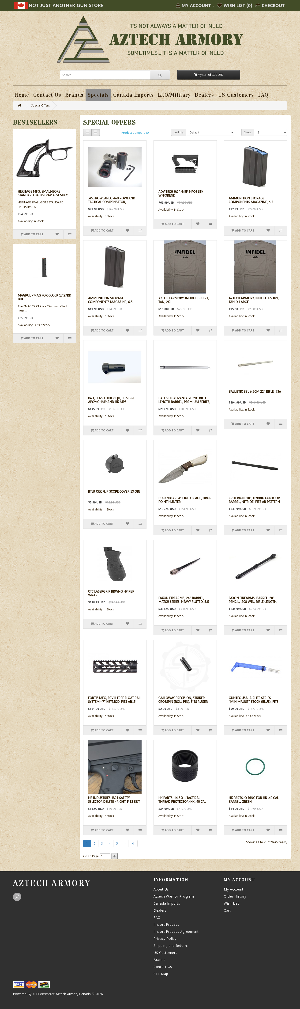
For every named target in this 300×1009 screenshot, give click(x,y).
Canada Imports (167, 903)
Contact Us (163, 966)
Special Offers (40, 105)
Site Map (161, 973)
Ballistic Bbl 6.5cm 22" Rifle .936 (255, 391)
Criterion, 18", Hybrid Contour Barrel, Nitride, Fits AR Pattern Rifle (254, 502)
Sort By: (179, 132)
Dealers (160, 910)
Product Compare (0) (135, 133)
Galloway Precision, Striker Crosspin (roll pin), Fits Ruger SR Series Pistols (183, 702)
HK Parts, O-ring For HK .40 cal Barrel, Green (254, 800)
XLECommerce (43, 994)
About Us (161, 889)
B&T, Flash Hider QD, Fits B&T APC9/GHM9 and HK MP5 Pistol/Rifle (111, 402)
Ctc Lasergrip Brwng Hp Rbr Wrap (111, 593)
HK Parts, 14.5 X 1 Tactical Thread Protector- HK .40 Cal (182, 800)
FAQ (157, 917)
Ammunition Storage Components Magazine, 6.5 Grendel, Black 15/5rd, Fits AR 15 (115, 302)
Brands (159, 959)
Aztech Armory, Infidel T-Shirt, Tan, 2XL (183, 300)
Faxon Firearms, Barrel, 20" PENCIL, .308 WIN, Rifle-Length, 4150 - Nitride (253, 602)
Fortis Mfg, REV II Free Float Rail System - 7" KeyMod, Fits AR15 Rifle (114, 702)
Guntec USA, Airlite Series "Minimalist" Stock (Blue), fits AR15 (253, 702)
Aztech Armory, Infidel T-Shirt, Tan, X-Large (254, 300)
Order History (235, 896)
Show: (248, 132)
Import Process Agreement (176, 931)
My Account (234, 889)
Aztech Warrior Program (174, 896)
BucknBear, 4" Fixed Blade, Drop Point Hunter (184, 500)
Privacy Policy (165, 938)
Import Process (166, 924)
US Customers (165, 952)
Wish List (231, 903)
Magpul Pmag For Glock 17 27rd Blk (44, 297)
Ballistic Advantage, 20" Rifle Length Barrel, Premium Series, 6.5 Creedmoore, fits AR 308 (184, 402)
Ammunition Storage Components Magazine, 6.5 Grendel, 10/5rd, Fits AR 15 (251, 202)
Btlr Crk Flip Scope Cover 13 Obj (114, 491)
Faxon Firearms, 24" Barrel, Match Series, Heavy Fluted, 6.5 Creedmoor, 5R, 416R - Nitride (183, 602)
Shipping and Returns (171, 945)
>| (133, 843)
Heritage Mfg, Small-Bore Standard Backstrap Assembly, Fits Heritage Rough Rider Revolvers (43, 197)
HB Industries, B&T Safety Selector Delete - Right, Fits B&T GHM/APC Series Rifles (114, 802)
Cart (227, 910)
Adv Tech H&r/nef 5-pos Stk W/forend (180, 194)
